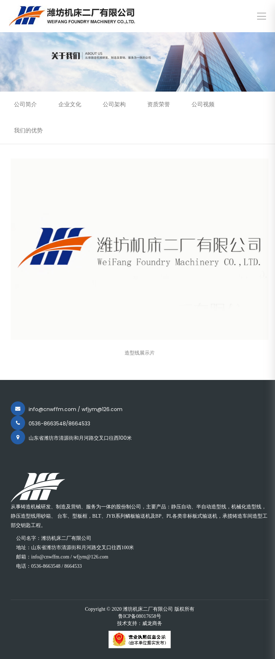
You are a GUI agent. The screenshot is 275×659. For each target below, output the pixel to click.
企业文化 (69, 104)
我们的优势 (28, 130)
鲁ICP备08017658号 (139, 616)
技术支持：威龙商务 (139, 623)
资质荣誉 (158, 104)
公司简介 (25, 104)
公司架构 (114, 104)
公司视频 (203, 104)
